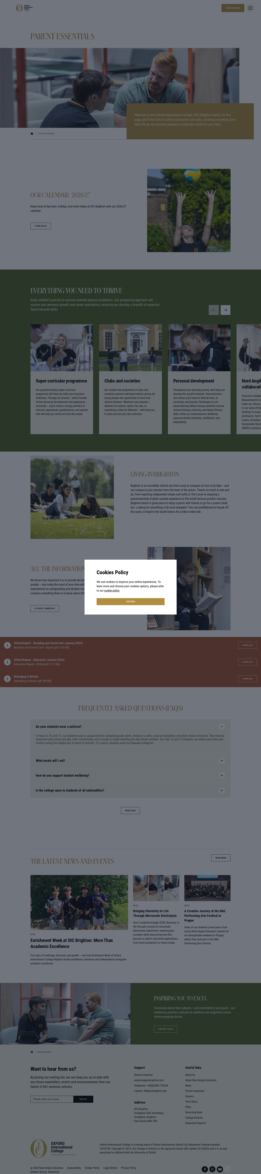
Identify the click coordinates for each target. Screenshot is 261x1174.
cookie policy (111, 590)
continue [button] (130, 601)
